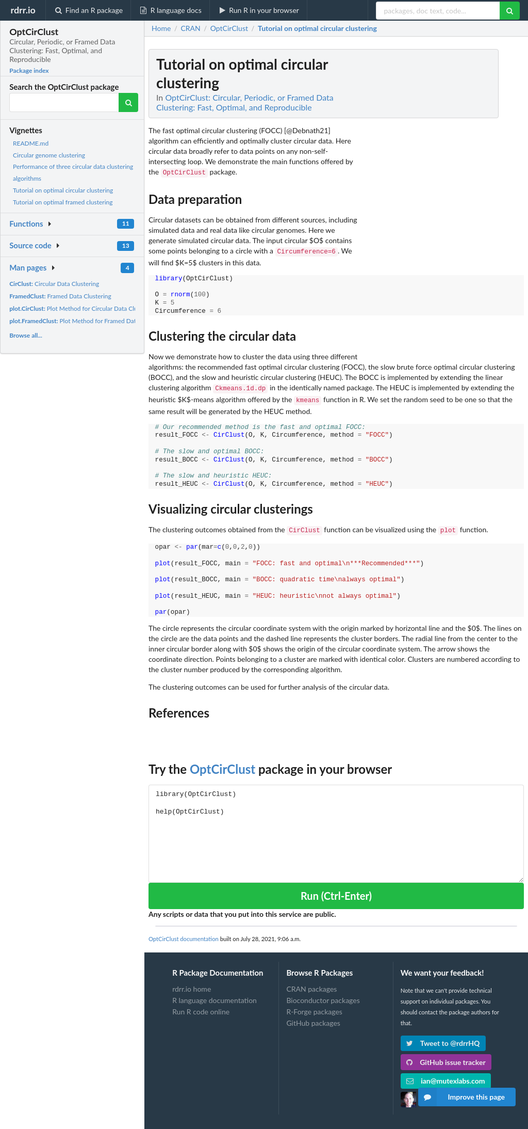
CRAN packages (311, 984)
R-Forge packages (314, 1006)
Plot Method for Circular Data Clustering (82, 308)
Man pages (27, 267)
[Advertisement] (446, 204)
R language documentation (214, 995)
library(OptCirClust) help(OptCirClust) (336, 828)
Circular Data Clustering (54, 284)
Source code (30, 245)
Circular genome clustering (49, 155)
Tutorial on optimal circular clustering (63, 190)
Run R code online (200, 1006)
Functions (26, 223)
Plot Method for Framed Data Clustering (88, 321)
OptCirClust (222, 763)
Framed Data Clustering (60, 296)
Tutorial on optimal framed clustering (63, 202)
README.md (30, 143)
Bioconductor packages (322, 995)
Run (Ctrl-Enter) (336, 890)
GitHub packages (313, 1017)
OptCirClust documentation (183, 933)
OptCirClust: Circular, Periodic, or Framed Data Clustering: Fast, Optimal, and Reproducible (245, 102)
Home (161, 28)
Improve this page (461, 1097)
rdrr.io (22, 9)
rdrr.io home (191, 984)
